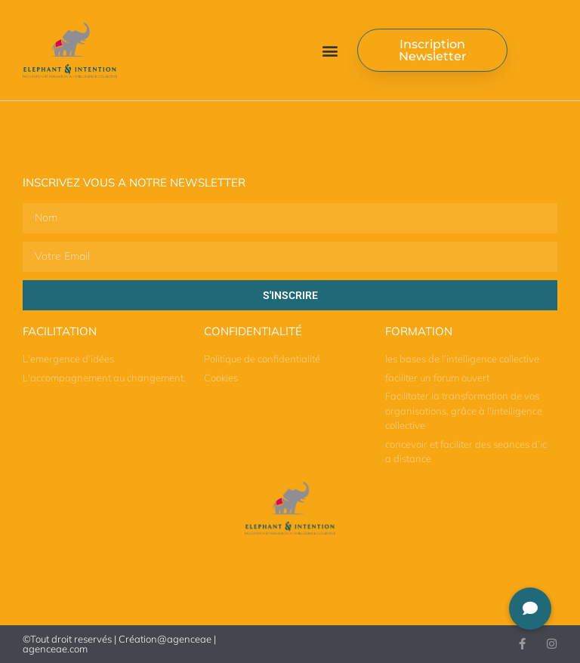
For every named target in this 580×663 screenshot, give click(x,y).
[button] (329, 50)
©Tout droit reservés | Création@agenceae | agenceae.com (119, 644)
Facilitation (60, 331)
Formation (418, 331)
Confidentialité (253, 331)
